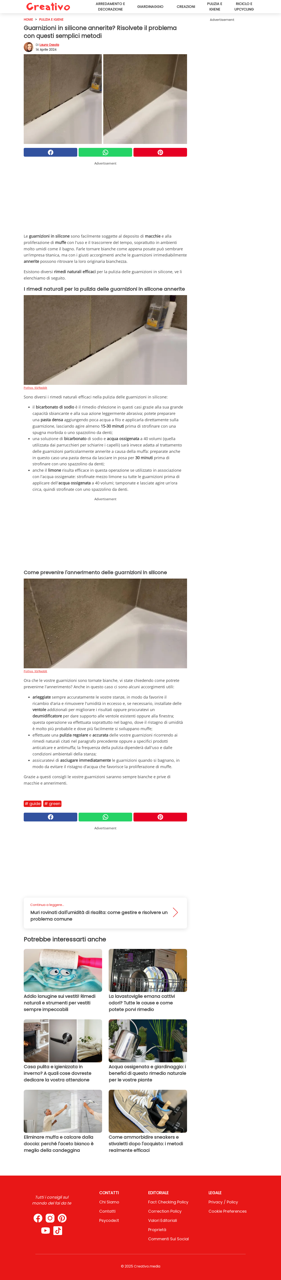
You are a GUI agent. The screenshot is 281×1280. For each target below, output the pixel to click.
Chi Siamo (109, 1202)
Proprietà (157, 1229)
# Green (52, 803)
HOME (28, 19)
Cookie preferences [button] (228, 1211)
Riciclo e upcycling (244, 6)
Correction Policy (165, 1211)
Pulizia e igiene (214, 6)
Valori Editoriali (162, 1220)
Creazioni (186, 6)
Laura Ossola (49, 45)
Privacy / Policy (223, 1202)
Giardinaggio (150, 6)
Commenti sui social (168, 1239)
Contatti (107, 1211)
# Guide (32, 803)
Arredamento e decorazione (110, 6)
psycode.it (109, 1220)
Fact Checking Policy (168, 1202)
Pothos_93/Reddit (35, 388)
